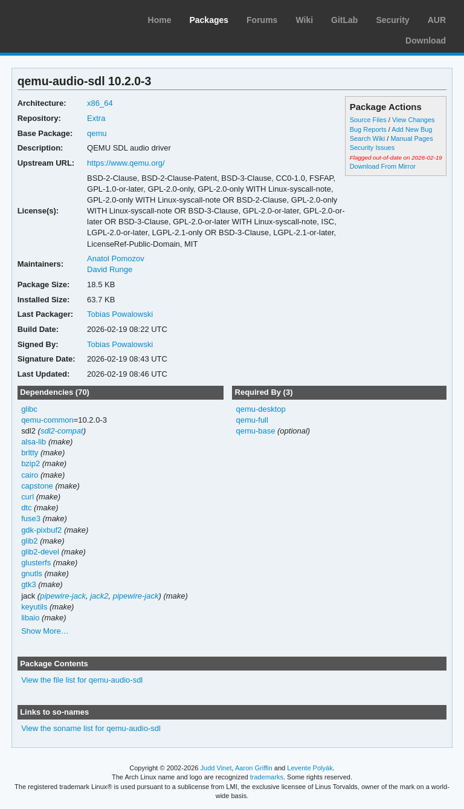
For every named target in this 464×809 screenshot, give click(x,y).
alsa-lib (33, 441)
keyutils (34, 606)
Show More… (45, 630)
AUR (437, 20)
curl (27, 496)
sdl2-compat (61, 430)
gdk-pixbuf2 (41, 529)
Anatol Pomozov (115, 258)
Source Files (368, 119)
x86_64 (100, 103)
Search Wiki (367, 138)
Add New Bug (412, 129)
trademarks (266, 777)
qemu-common (47, 419)
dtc (26, 507)
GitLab (344, 20)
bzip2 (30, 463)
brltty (29, 452)
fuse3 (30, 518)
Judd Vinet (216, 768)
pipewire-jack (63, 595)
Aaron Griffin (253, 768)
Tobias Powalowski (120, 314)
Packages (208, 20)
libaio (30, 617)
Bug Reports (368, 129)
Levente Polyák (309, 768)
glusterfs (36, 562)
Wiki (304, 20)
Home (160, 20)
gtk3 (28, 584)
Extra (96, 118)
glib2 (29, 540)
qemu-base (255, 430)
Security (392, 20)
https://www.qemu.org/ (125, 162)
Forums (261, 20)
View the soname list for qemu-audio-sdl (91, 728)
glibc (29, 409)
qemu (96, 133)
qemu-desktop (260, 409)
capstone (37, 485)
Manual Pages (411, 138)
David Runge (109, 269)
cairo (29, 474)
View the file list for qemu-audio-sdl (82, 679)
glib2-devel (40, 551)
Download (425, 40)
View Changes (413, 119)
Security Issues (372, 147)
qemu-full (252, 419)
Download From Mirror (383, 166)
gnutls (31, 573)
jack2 (99, 595)
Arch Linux (66, 18)
